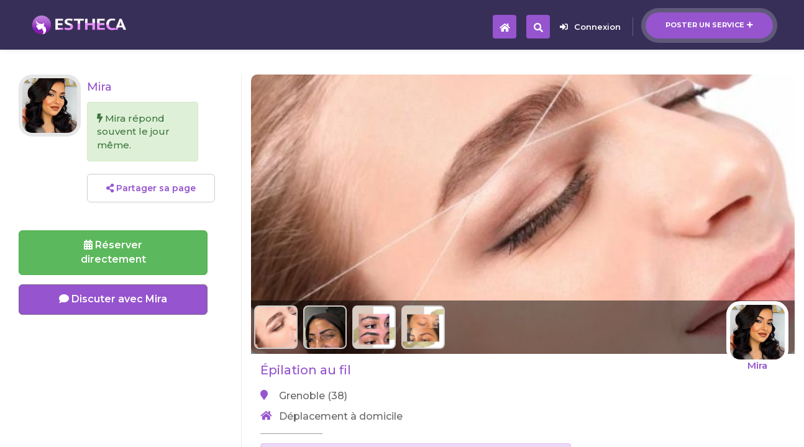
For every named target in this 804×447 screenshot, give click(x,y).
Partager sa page (151, 188)
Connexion (590, 27)
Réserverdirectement (113, 252)
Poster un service (709, 24)
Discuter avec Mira (113, 299)
